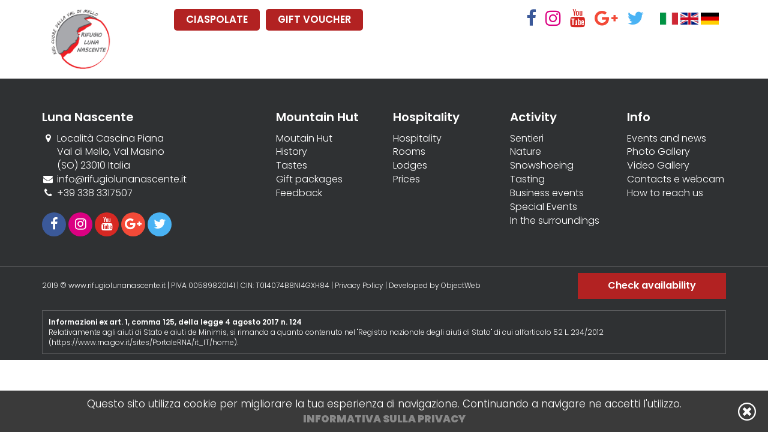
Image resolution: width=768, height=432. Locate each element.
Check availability (652, 285)
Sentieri (527, 138)
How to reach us (665, 193)
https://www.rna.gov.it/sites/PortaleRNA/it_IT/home (143, 342)
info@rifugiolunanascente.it (122, 179)
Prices (406, 179)
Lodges (410, 165)
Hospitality (417, 138)
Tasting (527, 179)
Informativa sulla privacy (384, 419)
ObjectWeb (461, 285)
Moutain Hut (304, 138)
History (291, 151)
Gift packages (309, 179)
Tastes (291, 165)
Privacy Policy (359, 285)
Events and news (666, 138)
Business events (547, 193)
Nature (525, 151)
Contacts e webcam (675, 179)
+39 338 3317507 (95, 193)
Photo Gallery (658, 151)
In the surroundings (554, 220)
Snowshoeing (542, 165)
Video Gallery (658, 165)
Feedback (299, 193)
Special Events (543, 207)
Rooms (409, 151)
